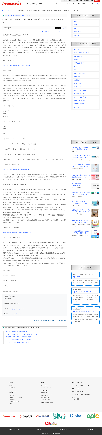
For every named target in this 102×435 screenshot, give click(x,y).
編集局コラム (13, 399)
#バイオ (76, 66)
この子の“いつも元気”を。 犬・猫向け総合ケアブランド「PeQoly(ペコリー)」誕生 (81, 185)
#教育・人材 (77, 87)
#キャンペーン (78, 31)
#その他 (76, 35)
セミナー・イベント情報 (46, 394)
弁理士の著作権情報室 (47, 402)
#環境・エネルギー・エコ (81, 53)
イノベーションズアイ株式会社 (52, 433)
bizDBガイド (12, 387)
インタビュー (13, 395)
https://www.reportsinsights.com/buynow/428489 (17, 169)
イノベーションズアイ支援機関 (81, 395)
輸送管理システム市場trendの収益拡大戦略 (18, 337)
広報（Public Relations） (15, 401)
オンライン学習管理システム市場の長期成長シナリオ (21, 334)
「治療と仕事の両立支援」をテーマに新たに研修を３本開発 (81, 157)
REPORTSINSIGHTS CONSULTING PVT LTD (17, 15)
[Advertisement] (34, 358)
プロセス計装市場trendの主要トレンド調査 (18, 339)
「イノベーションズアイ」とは (81, 385)
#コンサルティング (47, 31)
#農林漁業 (77, 80)
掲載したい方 (79, 0)
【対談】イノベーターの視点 (16, 397)
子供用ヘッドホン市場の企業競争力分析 (17, 342)
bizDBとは (12, 389)
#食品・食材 (77, 83)
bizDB (33, 4)
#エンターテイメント (80, 90)
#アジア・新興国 (79, 104)
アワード (91, 4)
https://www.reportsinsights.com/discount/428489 (17, 233)
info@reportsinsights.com (17, 309)
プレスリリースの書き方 (83, 292)
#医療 (75, 70)
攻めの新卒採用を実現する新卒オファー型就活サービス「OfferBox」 (81, 148)
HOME (26, 4)
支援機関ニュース (45, 392)
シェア (64, 28)
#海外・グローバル (79, 100)
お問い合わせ (90, 429)
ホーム (3, 11)
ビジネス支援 (70, 4)
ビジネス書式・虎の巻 (46, 399)
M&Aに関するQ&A (45, 397)
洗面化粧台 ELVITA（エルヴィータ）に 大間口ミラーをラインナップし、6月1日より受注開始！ (81, 211)
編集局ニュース (13, 394)
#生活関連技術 (78, 56)
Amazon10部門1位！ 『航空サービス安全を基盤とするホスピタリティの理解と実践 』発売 (81, 232)
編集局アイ (41, 4)
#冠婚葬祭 (77, 76)
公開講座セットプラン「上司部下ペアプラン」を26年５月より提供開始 (81, 193)
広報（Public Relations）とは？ (85, 311)
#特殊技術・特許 (79, 63)
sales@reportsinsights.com (17, 314)
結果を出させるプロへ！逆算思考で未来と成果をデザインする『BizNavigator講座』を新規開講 (81, 202)
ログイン (97, 0)
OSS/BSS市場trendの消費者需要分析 (16, 332)
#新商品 (76, 25)
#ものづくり (77, 49)
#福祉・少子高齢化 (79, 73)
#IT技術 (76, 59)
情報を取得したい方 (88, 0)
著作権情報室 (81, 4)
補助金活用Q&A (44, 395)
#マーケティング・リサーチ (60, 31)
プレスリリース (59, 4)
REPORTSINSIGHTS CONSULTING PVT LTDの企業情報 (50, 320)
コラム (50, 4)
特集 (11, 403)
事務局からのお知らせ (64, 429)
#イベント (77, 28)
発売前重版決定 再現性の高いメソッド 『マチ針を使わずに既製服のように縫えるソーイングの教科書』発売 (81, 221)
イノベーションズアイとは (68, 0)
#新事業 (76, 21)
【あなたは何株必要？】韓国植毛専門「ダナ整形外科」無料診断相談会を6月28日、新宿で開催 (81, 166)
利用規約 (39, 429)
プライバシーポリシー (14, 429)
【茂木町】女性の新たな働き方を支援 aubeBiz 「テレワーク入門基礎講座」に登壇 (81, 176)
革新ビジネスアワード (78, 382)
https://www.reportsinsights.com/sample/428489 (16, 65)
